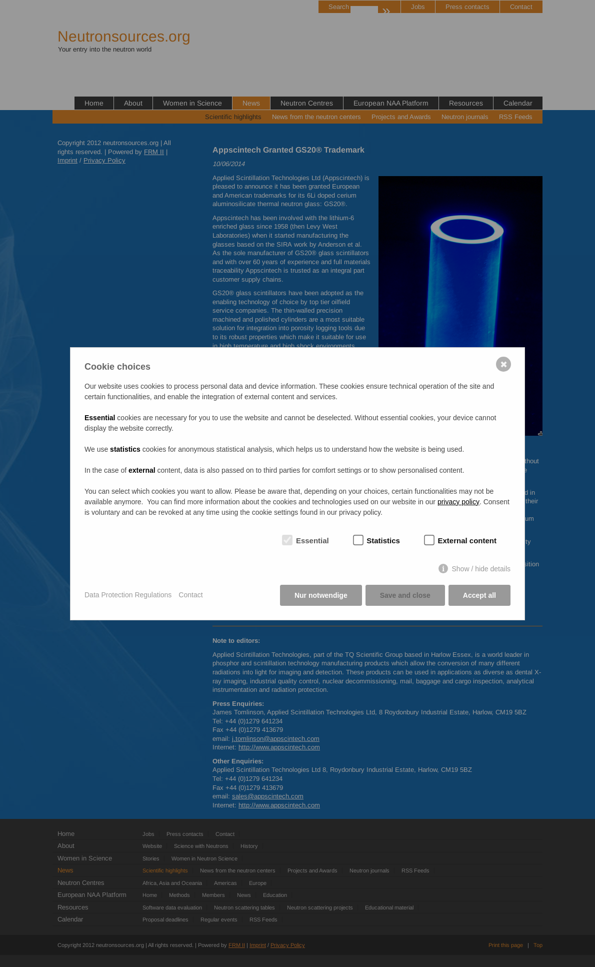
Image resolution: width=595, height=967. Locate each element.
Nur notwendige (321, 595)
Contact (190, 595)
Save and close (405, 595)
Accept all (479, 595)
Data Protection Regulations (128, 595)
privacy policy (459, 502)
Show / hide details (481, 569)
